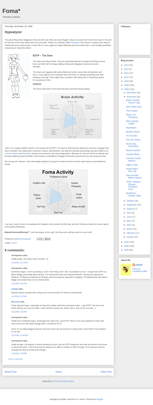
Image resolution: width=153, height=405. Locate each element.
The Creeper (132, 111)
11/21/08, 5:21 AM (19, 283)
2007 (126, 242)
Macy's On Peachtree (132, 116)
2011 (126, 77)
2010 (126, 81)
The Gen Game (133, 140)
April (129, 225)
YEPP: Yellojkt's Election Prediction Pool (133, 185)
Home (59, 372)
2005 (126, 250)
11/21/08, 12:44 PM (19, 335)
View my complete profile (140, 270)
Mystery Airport (133, 132)
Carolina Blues (132, 154)
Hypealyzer (131, 127)
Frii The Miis (131, 136)
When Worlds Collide (132, 122)
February (131, 233)
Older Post (106, 372)
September (132, 205)
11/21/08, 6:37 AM (19, 296)
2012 (126, 73)
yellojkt (14, 289)
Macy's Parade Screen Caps (133, 101)
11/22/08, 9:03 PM (19, 353)
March (130, 229)
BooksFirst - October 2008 (133, 194)
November (132, 97)
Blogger (100, 399)
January (130, 237)
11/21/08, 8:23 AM (19, 312)
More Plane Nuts (133, 107)
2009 (126, 85)
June (129, 217)
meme (14, 243)
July (129, 213)
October (130, 201)
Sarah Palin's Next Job (132, 170)
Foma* (11, 11)
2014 (126, 65)
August (130, 209)
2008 (126, 89)
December (132, 92)
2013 (126, 69)
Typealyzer (75, 42)
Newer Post (11, 372)
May (129, 221)
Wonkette (27, 153)
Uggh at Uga (132, 165)
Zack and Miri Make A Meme (133, 176)
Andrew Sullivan (11, 153)
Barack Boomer (133, 150)
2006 (126, 246)
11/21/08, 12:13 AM (19, 262)
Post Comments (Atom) (64, 381)
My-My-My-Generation (132, 145)
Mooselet (15, 302)
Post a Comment (15, 359)
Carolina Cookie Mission (133, 159)
